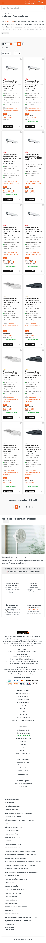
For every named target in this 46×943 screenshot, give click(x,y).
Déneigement (8, 924)
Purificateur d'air (10, 834)
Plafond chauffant (10, 876)
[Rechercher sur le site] (20, 8)
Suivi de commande (23, 730)
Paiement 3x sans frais (23, 738)
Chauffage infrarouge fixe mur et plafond (18, 865)
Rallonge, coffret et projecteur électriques (19, 917)
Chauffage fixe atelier (11, 845)
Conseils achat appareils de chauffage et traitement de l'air (22, 669)
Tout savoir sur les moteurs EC (13, 557)
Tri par (3, 51)
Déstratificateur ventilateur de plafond (18, 820)
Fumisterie (7, 911)
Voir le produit (8, 126)
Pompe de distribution (11, 893)
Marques (23, 708)
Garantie (23, 750)
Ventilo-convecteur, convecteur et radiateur (20, 872)
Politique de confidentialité (23, 784)
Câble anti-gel (9, 883)
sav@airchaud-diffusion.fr (29, 661)
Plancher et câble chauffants (14, 879)
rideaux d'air (9, 22)
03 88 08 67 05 (33, 609)
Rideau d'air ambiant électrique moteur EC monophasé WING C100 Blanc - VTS (11, 301)
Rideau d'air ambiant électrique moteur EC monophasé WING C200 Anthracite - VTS (33, 448)
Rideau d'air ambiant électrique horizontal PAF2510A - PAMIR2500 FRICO (33, 157)
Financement (23, 741)
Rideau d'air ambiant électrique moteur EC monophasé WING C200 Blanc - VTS (11, 448)
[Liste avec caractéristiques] (22, 44)
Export (23, 747)
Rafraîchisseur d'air (11, 806)
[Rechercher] (42, 8)
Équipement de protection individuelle (17, 921)
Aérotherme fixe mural (11, 848)
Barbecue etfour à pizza (8, 928)
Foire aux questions (23, 717)
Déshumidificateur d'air (12, 827)
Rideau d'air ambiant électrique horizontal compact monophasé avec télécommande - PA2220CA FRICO (12, 158)
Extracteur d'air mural (12, 817)
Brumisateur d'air (10, 810)
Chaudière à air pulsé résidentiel (15, 869)
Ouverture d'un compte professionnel (23, 720)
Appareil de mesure (10, 914)
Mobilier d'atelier (9, 900)
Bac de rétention (9, 897)
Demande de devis (23, 699)
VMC (5, 824)
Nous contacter (23, 696)
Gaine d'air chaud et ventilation (15, 907)
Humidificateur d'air (10, 831)
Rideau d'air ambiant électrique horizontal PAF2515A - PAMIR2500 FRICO (11, 230)
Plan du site (23, 787)
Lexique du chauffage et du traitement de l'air (22, 672)
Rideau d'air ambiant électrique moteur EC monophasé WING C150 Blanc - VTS (11, 375)
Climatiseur (8, 803)
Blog (23, 711)
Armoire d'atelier (9, 903)
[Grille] (15, 44)
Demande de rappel (23, 702)
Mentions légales (23, 781)
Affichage (17, 51)
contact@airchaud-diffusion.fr (24, 659)
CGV (23, 778)
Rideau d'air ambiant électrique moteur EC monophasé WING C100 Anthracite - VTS (33, 301)
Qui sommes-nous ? (23, 693)
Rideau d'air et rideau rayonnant (15, 858)
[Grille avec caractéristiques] (19, 44)
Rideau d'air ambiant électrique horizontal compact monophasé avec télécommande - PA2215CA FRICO (34, 85)
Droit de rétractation (23, 753)
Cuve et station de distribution (14, 890)
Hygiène (6, 841)
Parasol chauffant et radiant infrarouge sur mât (21, 862)
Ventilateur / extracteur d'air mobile (17, 813)
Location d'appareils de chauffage (22, 674)
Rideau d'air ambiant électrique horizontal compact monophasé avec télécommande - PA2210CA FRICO (12, 85)
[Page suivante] (32, 507)
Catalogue (23, 705)
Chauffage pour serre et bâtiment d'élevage (19, 855)
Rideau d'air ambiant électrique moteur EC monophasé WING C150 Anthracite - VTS (33, 375)
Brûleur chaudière (10, 886)
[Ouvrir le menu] (3, 3)
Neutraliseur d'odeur (11, 838)
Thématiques (23, 714)
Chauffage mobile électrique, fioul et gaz (18, 851)
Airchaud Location (10, 799)
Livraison (23, 744)
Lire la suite (5, 33)
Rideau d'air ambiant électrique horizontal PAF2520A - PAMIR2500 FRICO (33, 230)
